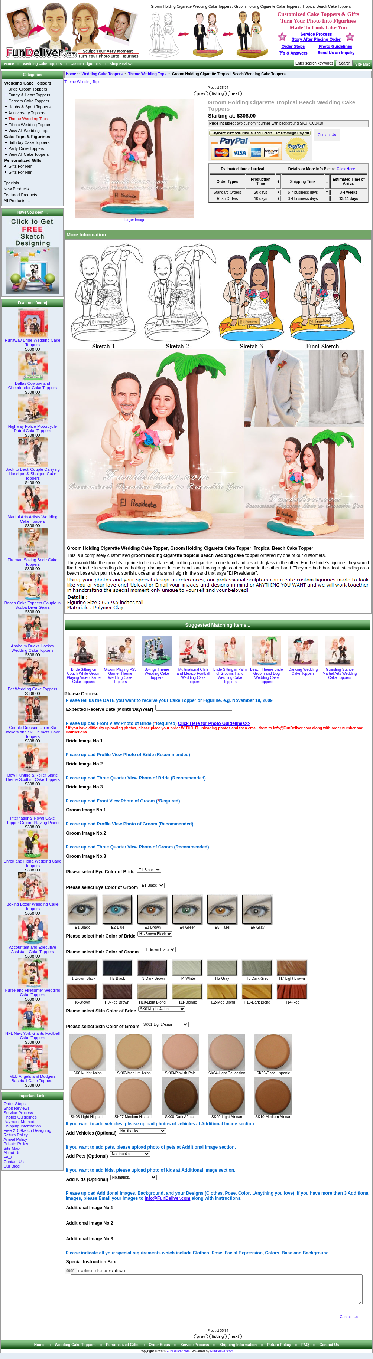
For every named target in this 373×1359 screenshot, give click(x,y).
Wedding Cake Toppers (42, 64)
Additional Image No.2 (89, 1223)
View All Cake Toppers (28, 154)
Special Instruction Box (91, 1262)
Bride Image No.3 (84, 787)
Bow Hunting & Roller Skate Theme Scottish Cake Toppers (32, 775)
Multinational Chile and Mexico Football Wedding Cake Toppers (193, 675)
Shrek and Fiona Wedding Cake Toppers (33, 861)
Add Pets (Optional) (87, 1156)
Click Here (346, 169)
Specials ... (13, 183)
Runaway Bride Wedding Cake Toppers (33, 340)
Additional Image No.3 (89, 1239)
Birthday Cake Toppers (28, 142)
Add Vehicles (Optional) (91, 1133)
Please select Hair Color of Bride (101, 936)
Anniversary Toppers (26, 113)
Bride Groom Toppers (27, 89)
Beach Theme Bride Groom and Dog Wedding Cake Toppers (266, 675)
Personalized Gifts (22, 160)
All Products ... (16, 200)
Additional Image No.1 (89, 1207)
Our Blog (11, 1166)
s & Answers (293, 53)
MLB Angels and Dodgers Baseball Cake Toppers (32, 1076)
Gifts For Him (20, 172)
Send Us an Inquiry (336, 52)
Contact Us (13, 1161)
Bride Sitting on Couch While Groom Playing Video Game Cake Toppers (84, 675)
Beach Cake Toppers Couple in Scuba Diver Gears (32, 603)
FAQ (7, 1157)
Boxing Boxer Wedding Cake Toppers (32, 904)
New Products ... (18, 189)
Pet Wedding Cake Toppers (33, 687)
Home (9, 64)
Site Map (362, 64)
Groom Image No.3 (86, 856)
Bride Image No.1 (84, 740)
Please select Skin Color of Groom (103, 1026)
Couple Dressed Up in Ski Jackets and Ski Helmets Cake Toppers (32, 730)
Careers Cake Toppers (28, 101)
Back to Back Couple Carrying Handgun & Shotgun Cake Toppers (32, 471)
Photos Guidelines (19, 1117)
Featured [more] (32, 303)
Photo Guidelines (335, 46)
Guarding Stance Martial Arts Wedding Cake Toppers (339, 673)
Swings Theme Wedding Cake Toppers (157, 673)
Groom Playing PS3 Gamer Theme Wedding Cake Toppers (120, 675)
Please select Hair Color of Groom (102, 952)
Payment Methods (19, 1121)
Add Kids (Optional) (87, 1179)
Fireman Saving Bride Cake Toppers (32, 560)
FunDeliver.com (178, 1357)
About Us (11, 1152)
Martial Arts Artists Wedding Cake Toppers (32, 517)
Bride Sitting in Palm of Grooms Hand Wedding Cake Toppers (230, 675)
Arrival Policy (15, 1139)
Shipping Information (22, 1126)
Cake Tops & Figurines (27, 136)
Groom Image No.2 (86, 833)
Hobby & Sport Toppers (29, 107)
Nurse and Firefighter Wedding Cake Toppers (33, 990)
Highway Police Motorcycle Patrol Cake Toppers (32, 426)
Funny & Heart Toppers (29, 95)
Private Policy (15, 1144)
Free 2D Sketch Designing (27, 1130)
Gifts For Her (20, 166)
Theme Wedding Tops (147, 74)
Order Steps (293, 46)
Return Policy (15, 1135)
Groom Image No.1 (86, 810)
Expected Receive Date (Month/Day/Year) (109, 709)
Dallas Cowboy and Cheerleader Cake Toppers (32, 383)
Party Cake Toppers (26, 148)
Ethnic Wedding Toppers (30, 124)
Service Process (18, 1112)
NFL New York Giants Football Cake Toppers (32, 1033)
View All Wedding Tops (28, 130)
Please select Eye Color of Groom (102, 887)
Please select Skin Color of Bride (101, 1011)
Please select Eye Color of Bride (100, 872)
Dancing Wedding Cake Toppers (303, 671)
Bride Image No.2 (84, 764)
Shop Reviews (121, 64)
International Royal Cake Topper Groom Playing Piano (32, 818)
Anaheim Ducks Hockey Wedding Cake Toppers (32, 646)
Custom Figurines (86, 64)
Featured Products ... (22, 195)
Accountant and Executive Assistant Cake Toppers (32, 947)
